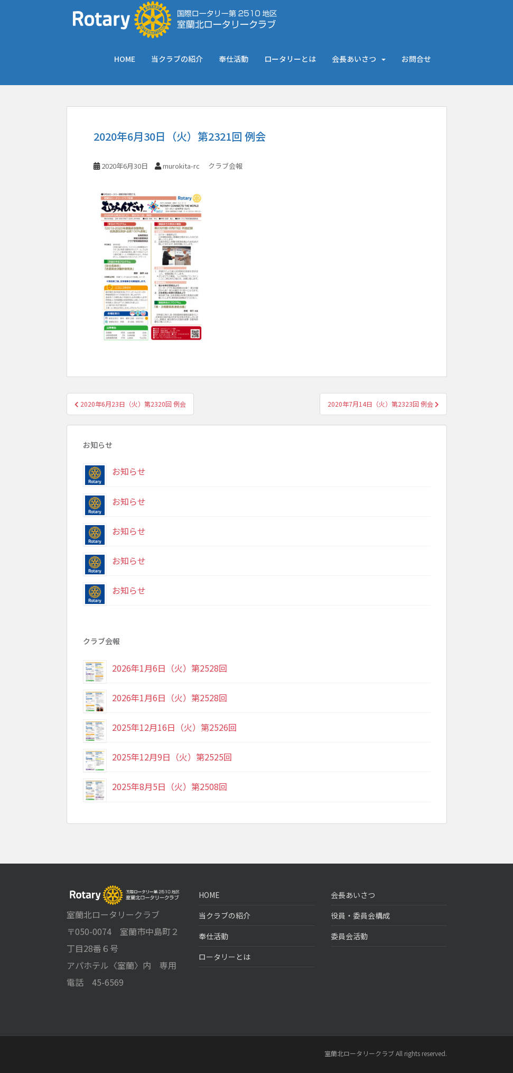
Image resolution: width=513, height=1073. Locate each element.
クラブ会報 (225, 166)
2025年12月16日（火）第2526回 (174, 727)
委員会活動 (349, 936)
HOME (124, 58)
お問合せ (416, 58)
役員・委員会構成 (360, 915)
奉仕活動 (233, 58)
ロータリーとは (290, 58)
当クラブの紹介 (177, 58)
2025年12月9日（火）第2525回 (172, 756)
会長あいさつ (354, 58)
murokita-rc (181, 166)
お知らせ (129, 471)
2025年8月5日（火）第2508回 (169, 786)
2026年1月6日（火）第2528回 (169, 668)
